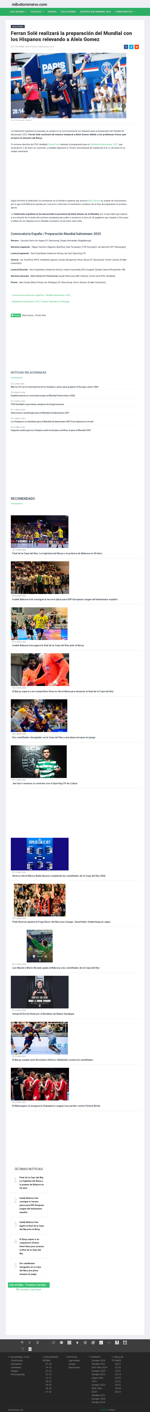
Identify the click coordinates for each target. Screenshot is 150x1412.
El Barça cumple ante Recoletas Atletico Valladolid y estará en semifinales (52, 1059)
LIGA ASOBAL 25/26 (18, 1356)
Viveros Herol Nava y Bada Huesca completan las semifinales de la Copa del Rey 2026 (58, 875)
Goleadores (16, 1363)
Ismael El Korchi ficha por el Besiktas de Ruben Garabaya (43, 1013)
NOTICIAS (71, 1356)
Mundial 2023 (98, 1374)
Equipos (14, 1370)
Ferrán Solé (40, 315)
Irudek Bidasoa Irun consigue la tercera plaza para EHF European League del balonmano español (64, 599)
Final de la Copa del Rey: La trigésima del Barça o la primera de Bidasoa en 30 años (57, 553)
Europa (53, 11)
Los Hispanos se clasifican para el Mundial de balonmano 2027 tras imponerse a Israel (52, 421)
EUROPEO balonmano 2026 (96, 11)
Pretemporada (18, 1374)
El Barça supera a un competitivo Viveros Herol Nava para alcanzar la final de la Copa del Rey (62, 691)
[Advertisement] (69, 175)
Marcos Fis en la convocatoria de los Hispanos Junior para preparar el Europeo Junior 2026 (54, 387)
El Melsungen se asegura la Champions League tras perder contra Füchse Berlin (56, 1105)
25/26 (118, 1367)
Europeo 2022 (99, 1384)
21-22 (48, 1377)
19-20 (48, 1384)
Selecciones (69, 11)
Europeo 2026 (99, 1360)
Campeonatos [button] (124, 11)
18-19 (48, 1388)
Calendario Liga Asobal (28, 1289)
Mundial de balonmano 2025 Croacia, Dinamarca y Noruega (40, 301)
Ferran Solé (53, 144)
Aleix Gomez (28, 315)
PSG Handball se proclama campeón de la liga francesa (37, 404)
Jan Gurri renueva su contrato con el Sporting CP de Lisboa (44, 783)
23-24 (48, 1370)
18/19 (118, 1391)
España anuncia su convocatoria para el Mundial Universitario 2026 (43, 395)
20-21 (48, 1381)
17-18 (48, 1391)
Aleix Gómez (94, 200)
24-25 (48, 1367)
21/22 (118, 1381)
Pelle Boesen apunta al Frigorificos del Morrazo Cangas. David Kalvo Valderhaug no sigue (61, 921)
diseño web (105, 1410)
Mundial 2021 (98, 1395)
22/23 (118, 1377)
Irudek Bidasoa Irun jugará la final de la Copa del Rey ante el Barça (48, 645)
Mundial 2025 (98, 1363)
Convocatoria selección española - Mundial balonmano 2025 (41, 295)
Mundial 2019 (98, 1402)
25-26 (48, 1363)
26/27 (118, 1363)
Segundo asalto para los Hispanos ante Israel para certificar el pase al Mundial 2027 (51, 430)
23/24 (118, 1374)
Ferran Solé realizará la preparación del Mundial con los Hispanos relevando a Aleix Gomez (71, 36)
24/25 (118, 1370)
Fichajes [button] (36, 11)
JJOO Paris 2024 (99, 1367)
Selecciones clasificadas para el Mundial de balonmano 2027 (40, 413)
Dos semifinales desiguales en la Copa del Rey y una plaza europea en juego (53, 737)
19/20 (118, 1388)
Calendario (16, 1367)
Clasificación (17, 1360)
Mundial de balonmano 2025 (104, 144)
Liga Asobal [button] (17, 11)
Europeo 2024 (99, 1370)
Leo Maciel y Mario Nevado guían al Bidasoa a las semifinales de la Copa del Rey (55, 967)
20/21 (118, 1384)
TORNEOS (94, 1356)
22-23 (48, 1374)
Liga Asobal (74, 1360)
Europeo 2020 (99, 1398)
